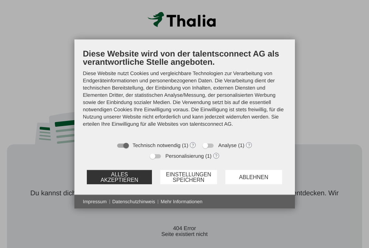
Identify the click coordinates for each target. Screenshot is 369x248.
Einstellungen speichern (188, 177)
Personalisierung (184, 156)
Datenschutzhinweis (133, 201)
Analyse (227, 145)
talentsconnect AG (210, 124)
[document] (184, 93)
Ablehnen (253, 177)
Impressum (95, 201)
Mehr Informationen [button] (181, 201)
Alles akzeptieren (119, 177)
